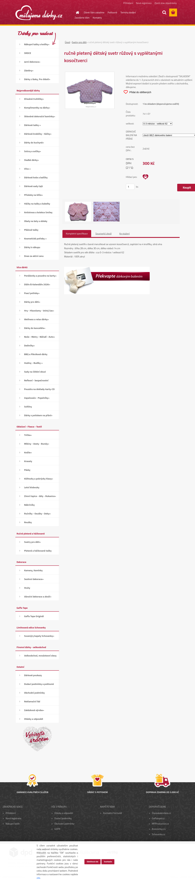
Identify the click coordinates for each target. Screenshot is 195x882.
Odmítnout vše (92, 861)
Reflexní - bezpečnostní (36, 380)
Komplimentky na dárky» (37, 107)
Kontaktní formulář (112, 813)
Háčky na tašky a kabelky (37, 203)
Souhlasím (108, 861)
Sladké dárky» (31, 160)
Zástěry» (28, 70)
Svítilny (28, 406)
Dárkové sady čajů (33, 186)
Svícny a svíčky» (32, 151)
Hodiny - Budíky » (33, 363)
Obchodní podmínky (34, 692)
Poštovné (112, 12)
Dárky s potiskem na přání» (38, 415)
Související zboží (103, 233)
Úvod (67, 42)
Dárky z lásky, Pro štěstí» (37, 79)
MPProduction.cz (160, 823)
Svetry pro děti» (32, 542)
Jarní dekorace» (32, 61)
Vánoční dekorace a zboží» (37, 596)
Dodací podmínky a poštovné (39, 684)
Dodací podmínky (63, 818)
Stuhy (27, 588)
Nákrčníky (29, 505)
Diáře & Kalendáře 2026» (37, 284)
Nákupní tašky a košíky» (36, 44)
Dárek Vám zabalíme (94, 12)
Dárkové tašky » (32, 125)
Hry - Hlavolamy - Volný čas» (39, 310)
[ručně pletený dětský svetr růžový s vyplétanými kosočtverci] (89, 73)
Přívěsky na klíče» (33, 195)
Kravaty (28, 461)
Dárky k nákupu (32, 247)
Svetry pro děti (79, 42)
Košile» (28, 452)
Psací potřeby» (32, 293)
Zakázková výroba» (34, 710)
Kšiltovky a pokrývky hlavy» (38, 478)
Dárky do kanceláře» (34, 328)
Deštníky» (29, 345)
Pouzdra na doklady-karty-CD (39, 389)
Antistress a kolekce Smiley (38, 212)
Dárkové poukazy (33, 675)
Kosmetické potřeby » (35, 238)
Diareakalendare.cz (161, 813)
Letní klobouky (31, 487)
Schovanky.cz (158, 834)
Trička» (28, 435)
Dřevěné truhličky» (34, 99)
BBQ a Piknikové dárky (35, 354)
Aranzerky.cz (158, 829)
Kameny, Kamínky (33, 570)
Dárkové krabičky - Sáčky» (37, 134)
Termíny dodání (128, 12)
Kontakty (97, 17)
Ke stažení (124, 233)
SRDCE (27, 53)
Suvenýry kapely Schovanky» (39, 636)
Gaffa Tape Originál (34, 616)
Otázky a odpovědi (33, 719)
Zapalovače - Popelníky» (36, 398)
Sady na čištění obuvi (35, 371)
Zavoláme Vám (82, 17)
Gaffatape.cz (158, 818)
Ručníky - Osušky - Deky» (37, 513)
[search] (164, 12)
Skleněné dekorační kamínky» (39, 116)
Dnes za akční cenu (34, 256)
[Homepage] (75, 12)
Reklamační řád (32, 701)
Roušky (28, 522)
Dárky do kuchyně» (34, 142)
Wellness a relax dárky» (36, 319)
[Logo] (38, 12)
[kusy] (130, 187)
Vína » (27, 168)
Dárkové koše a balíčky (36, 177)
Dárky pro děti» (32, 302)
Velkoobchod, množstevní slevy (40, 655)
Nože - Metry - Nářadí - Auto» (39, 336)
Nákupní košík (13, 823)
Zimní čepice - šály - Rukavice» (40, 496)
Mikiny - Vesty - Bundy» (36, 443)
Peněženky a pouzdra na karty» (40, 275)
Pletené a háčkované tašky (37, 550)
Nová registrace (144, 3)
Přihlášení (128, 3)
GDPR (57, 829)
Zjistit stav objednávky (165, 3)
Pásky (27, 470)
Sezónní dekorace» (34, 579)
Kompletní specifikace (77, 233)
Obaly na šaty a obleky (35, 221)
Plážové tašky (31, 230)
